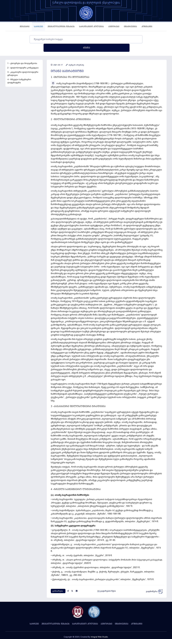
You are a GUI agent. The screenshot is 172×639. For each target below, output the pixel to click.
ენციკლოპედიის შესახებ (61, 26)
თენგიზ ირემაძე (75, 56)
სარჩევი (38, 26)
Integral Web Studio (99, 628)
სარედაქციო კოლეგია (91, 26)
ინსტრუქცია (130, 26)
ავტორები (113, 26)
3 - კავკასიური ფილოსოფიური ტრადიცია (22, 65)
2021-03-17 (57, 56)
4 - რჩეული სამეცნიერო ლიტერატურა (19, 72)
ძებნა (143, 39)
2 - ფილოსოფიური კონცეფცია (23, 59)
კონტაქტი (146, 26)
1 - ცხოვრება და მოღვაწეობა (22, 55)
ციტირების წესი (106, 582)
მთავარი (24, 26)
